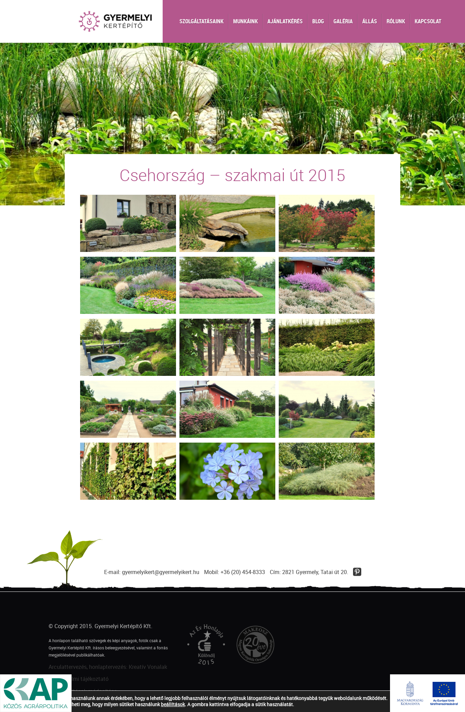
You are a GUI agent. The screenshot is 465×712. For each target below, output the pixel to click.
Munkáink (245, 21)
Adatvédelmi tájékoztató (79, 679)
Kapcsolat (428, 21)
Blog (318, 21)
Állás (369, 21)
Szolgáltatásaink (201, 21)
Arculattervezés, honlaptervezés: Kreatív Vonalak (108, 667)
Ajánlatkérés (285, 21)
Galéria (343, 21)
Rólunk (396, 21)
